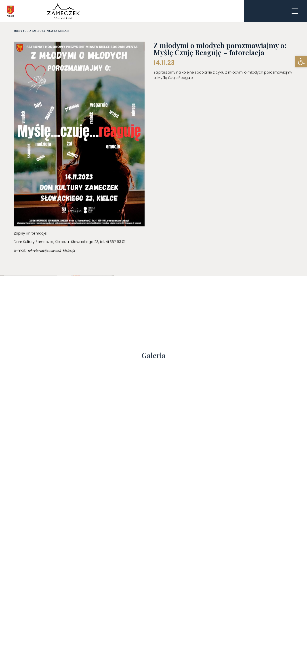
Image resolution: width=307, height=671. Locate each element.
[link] (301, 61)
